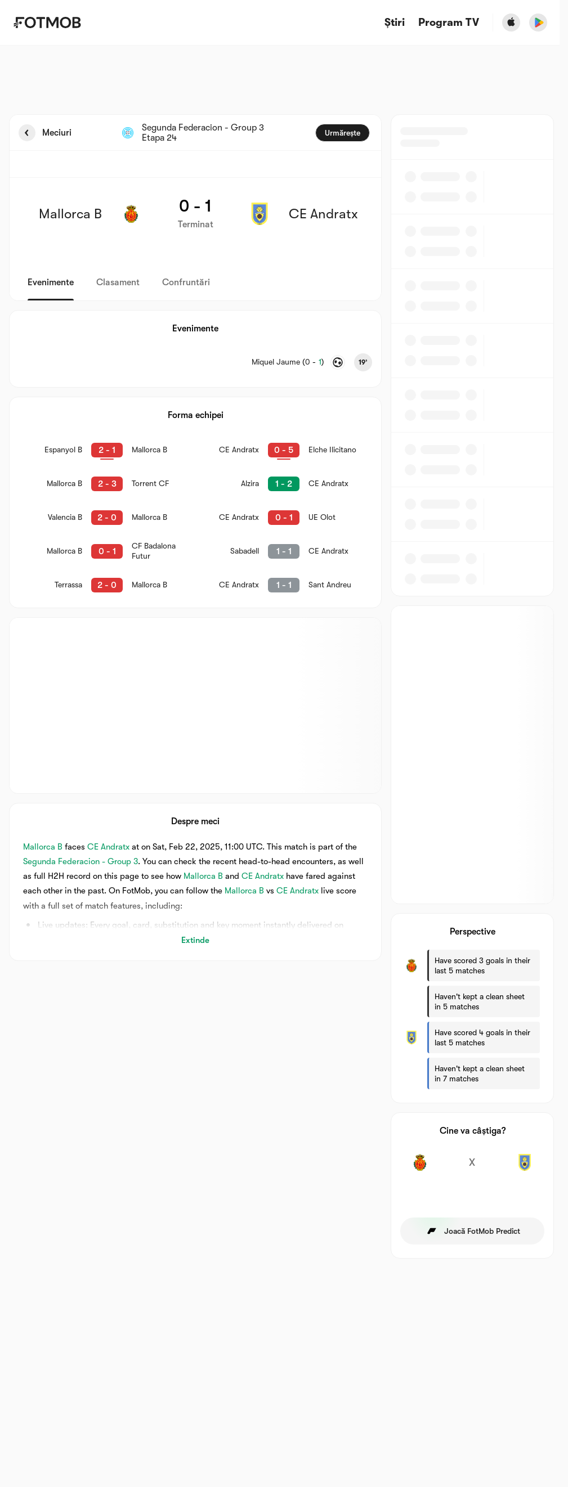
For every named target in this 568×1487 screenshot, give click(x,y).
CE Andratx (108, 847)
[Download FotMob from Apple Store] (511, 23)
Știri (394, 22)
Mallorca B (42, 847)
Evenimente (51, 282)
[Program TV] (448, 22)
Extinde (195, 940)
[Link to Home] (47, 22)
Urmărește (342, 132)
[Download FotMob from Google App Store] (538, 23)
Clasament (118, 282)
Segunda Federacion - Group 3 (80, 861)
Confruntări (186, 282)
